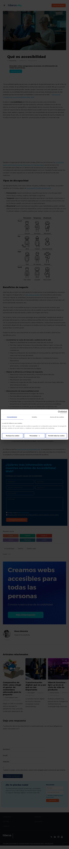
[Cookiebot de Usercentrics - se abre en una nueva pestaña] (59, 412)
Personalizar (35, 435)
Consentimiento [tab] (12, 417)
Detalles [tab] (34, 417)
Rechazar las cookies (12, 435)
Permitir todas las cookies (56, 435)
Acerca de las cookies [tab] (57, 417)
